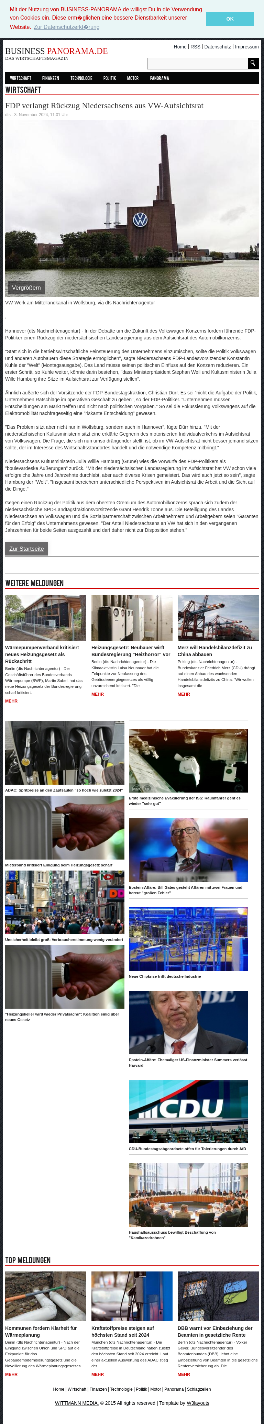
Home (180, 46)
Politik (109, 78)
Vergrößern (26, 287)
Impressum (247, 46)
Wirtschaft (20, 78)
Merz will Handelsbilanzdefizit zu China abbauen (215, 650)
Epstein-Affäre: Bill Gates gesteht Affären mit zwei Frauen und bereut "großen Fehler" (185, 890)
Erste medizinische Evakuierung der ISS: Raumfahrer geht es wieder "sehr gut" (185, 801)
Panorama (159, 78)
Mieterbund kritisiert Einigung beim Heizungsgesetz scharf (58, 865)
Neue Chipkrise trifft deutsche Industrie (165, 976)
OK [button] (230, 19)
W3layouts (198, 1402)
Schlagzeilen (199, 1389)
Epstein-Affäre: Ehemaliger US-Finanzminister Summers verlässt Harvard (188, 1062)
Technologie (81, 78)
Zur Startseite (26, 549)
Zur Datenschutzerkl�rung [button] (66, 27)
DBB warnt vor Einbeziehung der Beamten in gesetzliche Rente (215, 1331)
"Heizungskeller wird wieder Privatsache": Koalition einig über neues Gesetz (62, 1016)
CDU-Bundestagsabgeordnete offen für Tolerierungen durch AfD (187, 1148)
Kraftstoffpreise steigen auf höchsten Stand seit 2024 (122, 1331)
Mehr (11, 700)
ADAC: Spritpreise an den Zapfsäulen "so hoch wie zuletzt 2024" (64, 790)
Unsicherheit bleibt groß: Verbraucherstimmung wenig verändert (64, 939)
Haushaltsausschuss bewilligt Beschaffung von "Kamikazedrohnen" (172, 1235)
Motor (133, 78)
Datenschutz (218, 46)
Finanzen (50, 78)
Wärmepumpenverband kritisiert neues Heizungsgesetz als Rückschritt (42, 654)
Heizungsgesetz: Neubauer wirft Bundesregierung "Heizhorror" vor (130, 650)
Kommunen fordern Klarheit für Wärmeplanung (41, 1331)
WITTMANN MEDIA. (77, 1402)
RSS (195, 46)
